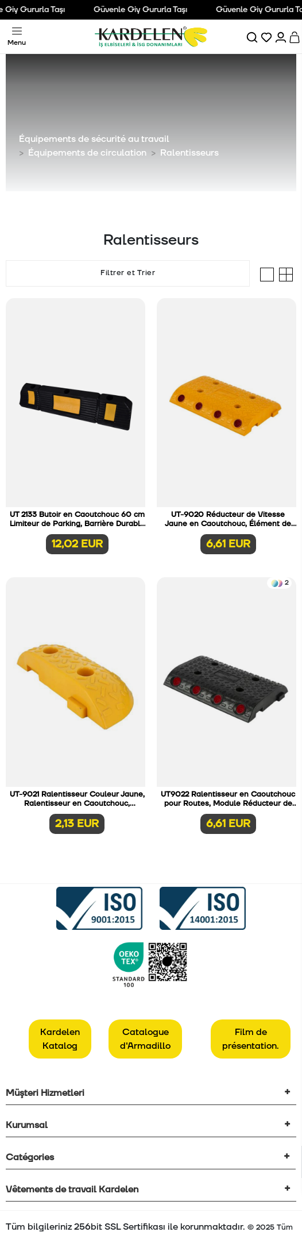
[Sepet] (295, 37)
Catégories (30, 1157)
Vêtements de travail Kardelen (72, 1189)
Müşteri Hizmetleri (45, 1093)
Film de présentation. (250, 1039)
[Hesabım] (281, 37)
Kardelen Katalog (60, 1039)
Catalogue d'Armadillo (145, 1039)
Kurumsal (27, 1125)
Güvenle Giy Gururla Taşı (146, 10)
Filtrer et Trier (127, 272)
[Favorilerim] (267, 37)
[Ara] (253, 37)
